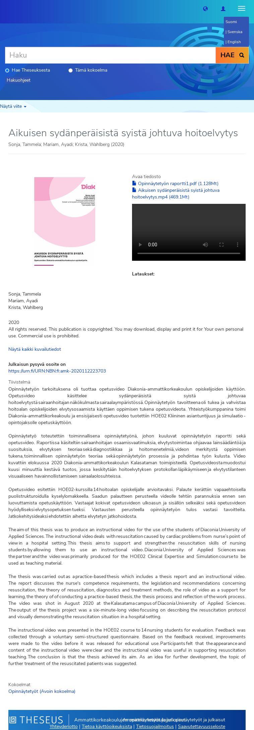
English (234, 42)
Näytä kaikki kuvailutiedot (34, 349)
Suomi (231, 21)
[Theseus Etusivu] (5, 8)
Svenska (235, 31)
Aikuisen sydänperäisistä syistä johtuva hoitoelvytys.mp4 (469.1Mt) (175, 193)
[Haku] (110, 55)
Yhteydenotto (64, 726)
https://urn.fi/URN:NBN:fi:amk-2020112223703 (57, 371)
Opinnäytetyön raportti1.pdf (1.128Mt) (175, 183)
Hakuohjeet (18, 80)
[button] (205, 8)
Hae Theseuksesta (27, 70)
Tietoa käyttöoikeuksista (107, 726)
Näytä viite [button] (13, 106)
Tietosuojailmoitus (155, 726)
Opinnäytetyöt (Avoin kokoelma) (41, 691)
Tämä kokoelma (87, 70)
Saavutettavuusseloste (201, 726)
